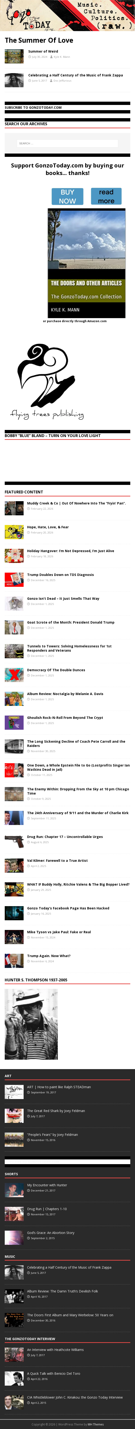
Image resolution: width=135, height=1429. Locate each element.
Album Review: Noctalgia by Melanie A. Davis (65, 694)
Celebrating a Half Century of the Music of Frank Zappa (75, 75)
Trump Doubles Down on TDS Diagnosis (60, 574)
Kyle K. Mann (62, 56)
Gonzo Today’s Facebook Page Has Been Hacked (68, 908)
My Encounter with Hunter (47, 1185)
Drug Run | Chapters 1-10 (47, 1209)
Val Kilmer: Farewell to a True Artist (57, 860)
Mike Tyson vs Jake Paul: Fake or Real (59, 932)
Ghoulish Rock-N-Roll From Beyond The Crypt (65, 717)
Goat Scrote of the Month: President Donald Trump (70, 622)
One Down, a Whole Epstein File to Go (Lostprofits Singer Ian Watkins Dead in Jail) (78, 767)
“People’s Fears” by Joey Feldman (52, 1134)
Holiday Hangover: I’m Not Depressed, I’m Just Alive (70, 551)
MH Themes (96, 1424)
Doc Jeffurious (62, 80)
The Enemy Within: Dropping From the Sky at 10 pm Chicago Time (78, 791)
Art (8, 1076)
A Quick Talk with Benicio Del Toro (53, 1373)
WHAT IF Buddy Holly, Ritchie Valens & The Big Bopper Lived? (78, 884)
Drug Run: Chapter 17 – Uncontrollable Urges (65, 836)
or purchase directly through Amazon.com (75, 321)
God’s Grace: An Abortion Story (50, 1232)
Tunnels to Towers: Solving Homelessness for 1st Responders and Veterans (69, 648)
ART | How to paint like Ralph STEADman (59, 1087)
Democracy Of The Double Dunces (56, 670)
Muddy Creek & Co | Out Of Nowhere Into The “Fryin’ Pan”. (76, 503)
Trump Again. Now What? (49, 956)
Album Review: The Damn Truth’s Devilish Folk (62, 1291)
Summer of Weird (43, 51)
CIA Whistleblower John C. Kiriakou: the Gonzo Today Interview (75, 1397)
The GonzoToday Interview (30, 1339)
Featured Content (24, 492)
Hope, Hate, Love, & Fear (48, 527)
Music (10, 1256)
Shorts (11, 1174)
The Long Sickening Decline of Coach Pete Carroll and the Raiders (76, 743)
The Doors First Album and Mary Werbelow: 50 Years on (70, 1315)
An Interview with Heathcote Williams (55, 1349)
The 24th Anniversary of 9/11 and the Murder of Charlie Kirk (78, 813)
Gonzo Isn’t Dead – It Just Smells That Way (63, 598)
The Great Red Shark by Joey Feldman (56, 1110)
